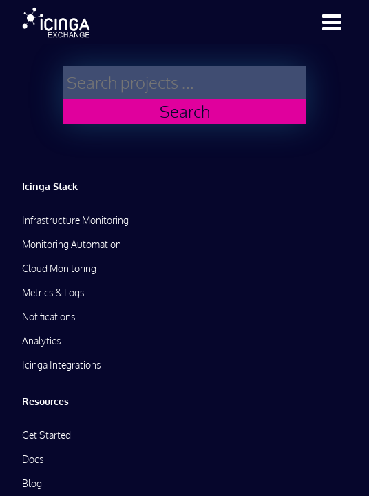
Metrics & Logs (53, 292)
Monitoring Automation (71, 244)
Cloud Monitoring (59, 268)
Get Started (46, 435)
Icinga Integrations (61, 365)
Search (185, 111)
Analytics (41, 341)
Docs (32, 459)
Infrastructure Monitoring (75, 220)
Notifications (48, 316)
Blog (32, 483)
